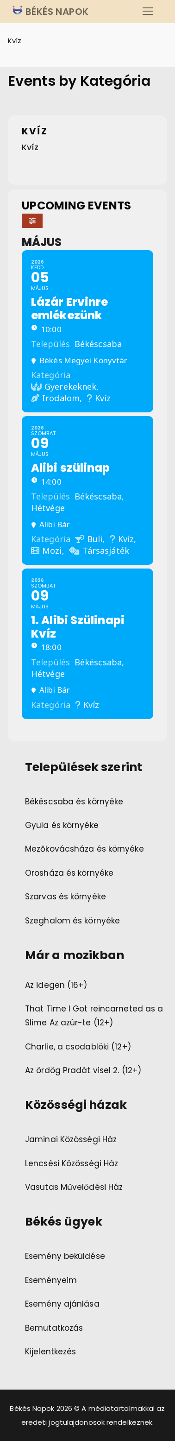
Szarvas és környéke (65, 896)
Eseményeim (51, 1280)
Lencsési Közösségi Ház (71, 1163)
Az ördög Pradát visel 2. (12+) (83, 1070)
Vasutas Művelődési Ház (74, 1187)
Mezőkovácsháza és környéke (84, 848)
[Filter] (32, 221)
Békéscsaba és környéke (74, 801)
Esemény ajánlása (62, 1303)
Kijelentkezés (50, 1351)
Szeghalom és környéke (72, 920)
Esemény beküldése (65, 1256)
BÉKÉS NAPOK (56, 11)
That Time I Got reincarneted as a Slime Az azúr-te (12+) (94, 1015)
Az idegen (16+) (56, 985)
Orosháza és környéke (69, 873)
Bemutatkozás (54, 1328)
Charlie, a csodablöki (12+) (78, 1046)
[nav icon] (147, 11)
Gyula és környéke (62, 825)
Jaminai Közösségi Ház (71, 1139)
